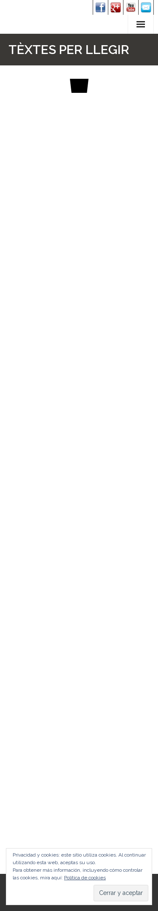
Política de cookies (85, 878)
